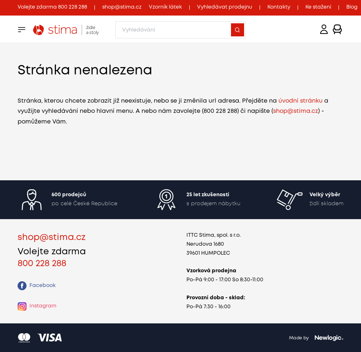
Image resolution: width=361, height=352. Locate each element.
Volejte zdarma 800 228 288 (52, 7)
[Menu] (22, 30)
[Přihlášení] (324, 30)
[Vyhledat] (237, 29)
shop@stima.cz (121, 7)
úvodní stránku (300, 101)
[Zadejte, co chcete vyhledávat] (180, 29)
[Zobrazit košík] (337, 30)
